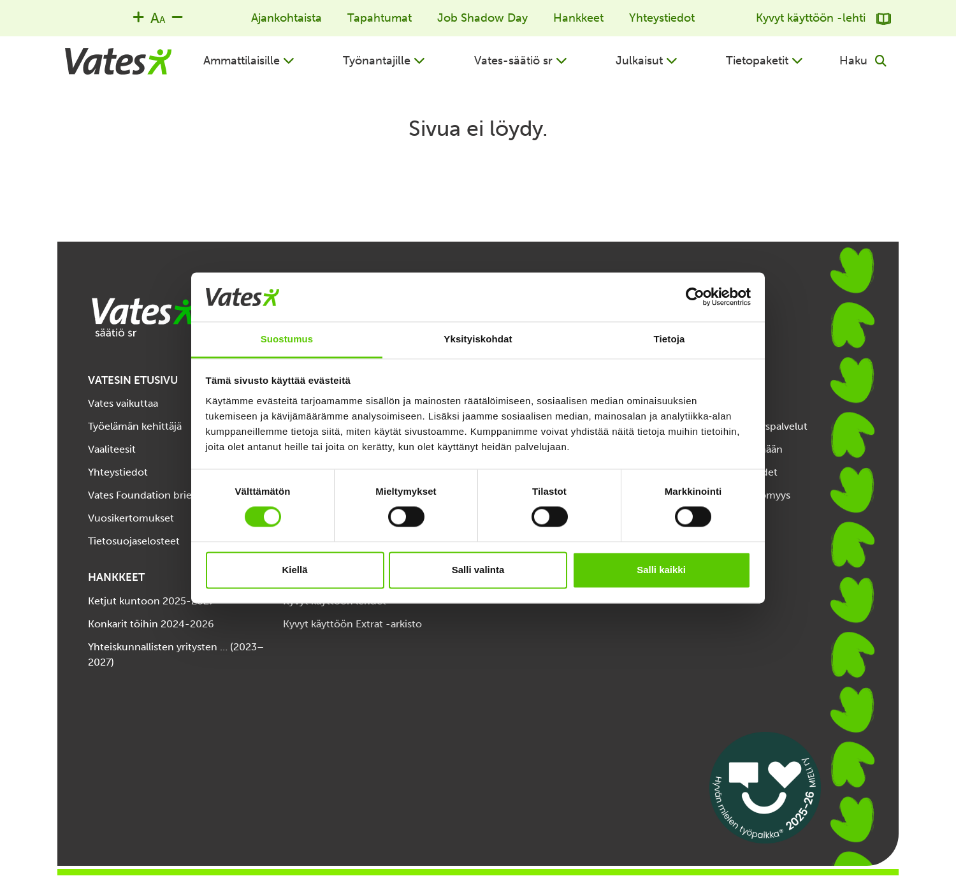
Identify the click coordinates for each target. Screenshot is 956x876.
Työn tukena (702, 403)
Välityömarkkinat (712, 518)
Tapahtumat (379, 18)
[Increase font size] (138, 16)
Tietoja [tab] (669, 338)
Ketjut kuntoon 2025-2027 (151, 601)
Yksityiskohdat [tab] (478, 338)
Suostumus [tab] (287, 338)
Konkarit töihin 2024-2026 (151, 624)
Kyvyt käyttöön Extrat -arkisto (352, 624)
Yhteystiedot (662, 18)
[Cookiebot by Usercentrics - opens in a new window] (695, 297)
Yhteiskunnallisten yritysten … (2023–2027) (176, 654)
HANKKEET (116, 577)
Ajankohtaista (286, 18)
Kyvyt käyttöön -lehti (823, 18)
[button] (248, 60)
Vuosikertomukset (131, 518)
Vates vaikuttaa (123, 403)
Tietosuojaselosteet (134, 541)
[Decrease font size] (177, 16)
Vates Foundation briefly (145, 495)
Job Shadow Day (482, 18)
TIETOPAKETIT (710, 380)
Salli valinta (478, 569)
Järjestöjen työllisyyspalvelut (740, 426)
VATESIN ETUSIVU (133, 380)
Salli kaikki (661, 569)
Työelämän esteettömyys (731, 495)
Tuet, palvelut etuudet (725, 472)
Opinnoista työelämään (728, 449)
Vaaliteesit (112, 449)
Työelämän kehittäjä (135, 426)
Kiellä (294, 569)
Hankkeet (578, 18)
